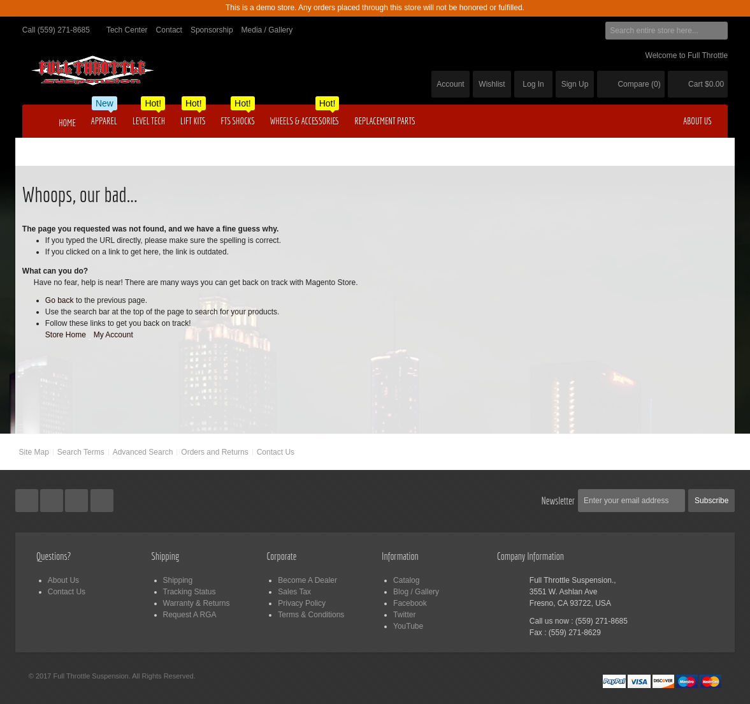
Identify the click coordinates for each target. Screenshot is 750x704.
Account (450, 84)
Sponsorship (212, 30)
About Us (63, 580)
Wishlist (492, 84)
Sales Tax (294, 591)
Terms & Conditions (311, 614)
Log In (533, 84)
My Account (113, 334)
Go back (59, 300)
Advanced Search (143, 452)
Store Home (65, 334)
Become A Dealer (307, 580)
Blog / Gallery (416, 591)
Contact (169, 30)
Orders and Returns (214, 452)
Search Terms (81, 452)
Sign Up (575, 84)
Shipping (178, 580)
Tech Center (127, 30)
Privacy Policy (302, 603)
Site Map (34, 452)
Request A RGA (190, 614)
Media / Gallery (267, 30)
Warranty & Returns (196, 603)
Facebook (410, 603)
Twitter (404, 614)
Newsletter (558, 500)
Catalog (406, 580)
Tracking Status (189, 591)
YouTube (408, 626)
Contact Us (275, 452)
